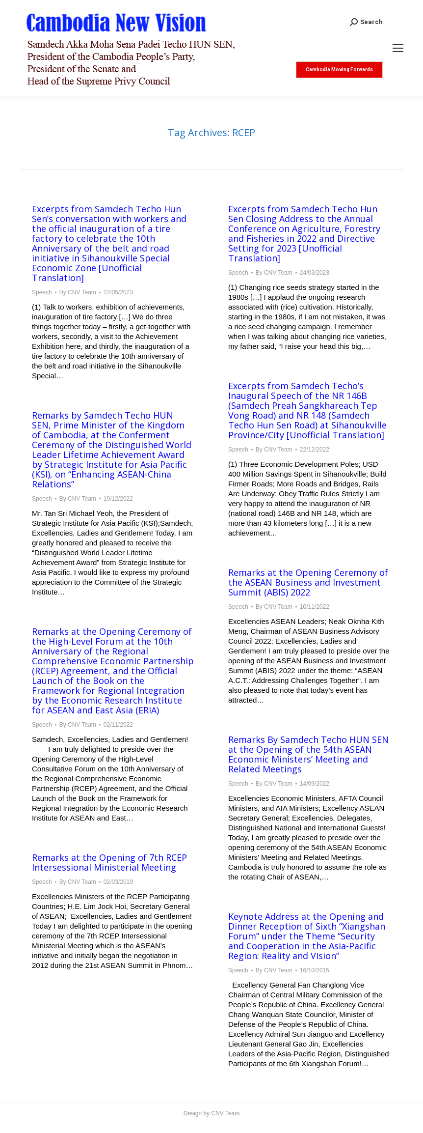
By (77, 292)
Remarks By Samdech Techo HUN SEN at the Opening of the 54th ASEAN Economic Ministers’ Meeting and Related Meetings (308, 754)
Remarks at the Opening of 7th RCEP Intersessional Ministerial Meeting (109, 862)
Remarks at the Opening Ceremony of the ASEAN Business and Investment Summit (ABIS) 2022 (308, 582)
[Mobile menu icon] (398, 48)
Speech (42, 292)
